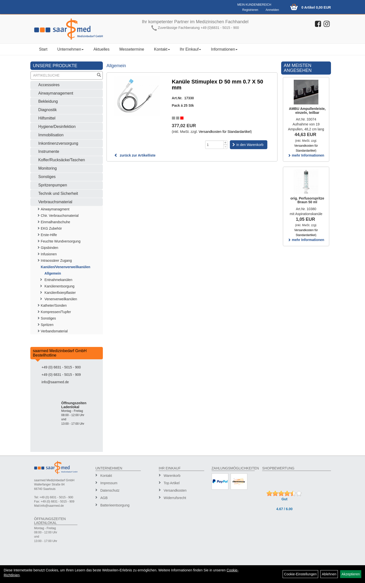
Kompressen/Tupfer (56, 312)
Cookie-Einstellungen (300, 574)
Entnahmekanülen (58, 280)
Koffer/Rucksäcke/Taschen (61, 160)
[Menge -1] (225, 147)
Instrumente (48, 151)
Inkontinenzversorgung (58, 143)
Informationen (224, 49)
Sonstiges (46, 177)
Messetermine (131, 49)
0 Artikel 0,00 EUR (316, 7)
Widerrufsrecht (175, 498)
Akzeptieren (351, 574)
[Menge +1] (225, 143)
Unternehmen (70, 49)
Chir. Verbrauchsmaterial (59, 216)
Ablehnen (329, 574)
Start (43, 49)
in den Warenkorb (249, 145)
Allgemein (52, 273)
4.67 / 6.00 (284, 509)
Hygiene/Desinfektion (56, 126)
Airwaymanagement (55, 93)
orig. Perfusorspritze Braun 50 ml (307, 200)
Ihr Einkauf (190, 49)
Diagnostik (47, 110)
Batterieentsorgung (114, 505)
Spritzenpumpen (52, 185)
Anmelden (272, 10)
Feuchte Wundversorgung (60, 241)
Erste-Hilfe (49, 235)
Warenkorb (172, 476)
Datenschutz (110, 490)
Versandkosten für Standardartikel (225, 132)
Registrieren (250, 10)
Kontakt (162, 49)
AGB (104, 498)
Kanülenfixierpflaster (60, 293)
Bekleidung (48, 101)
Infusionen (49, 254)
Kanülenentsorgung (59, 286)
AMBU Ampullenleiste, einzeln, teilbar (307, 110)
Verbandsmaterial (54, 331)
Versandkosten (175, 490)
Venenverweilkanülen (60, 299)
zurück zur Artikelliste (135, 155)
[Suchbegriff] (63, 75)
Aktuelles (101, 49)
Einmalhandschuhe (55, 222)
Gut (284, 499)
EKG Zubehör (51, 228)
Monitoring (47, 168)
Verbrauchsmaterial (55, 202)
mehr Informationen (306, 155)
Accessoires (48, 85)
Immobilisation (50, 135)
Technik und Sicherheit (58, 193)
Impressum (108, 483)
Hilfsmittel (46, 118)
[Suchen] (99, 75)
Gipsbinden (49, 248)
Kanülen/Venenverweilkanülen (65, 267)
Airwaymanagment (55, 209)
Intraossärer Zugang (56, 260)
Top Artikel (172, 483)
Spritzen (47, 325)
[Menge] (214, 145)
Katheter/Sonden (54, 305)
